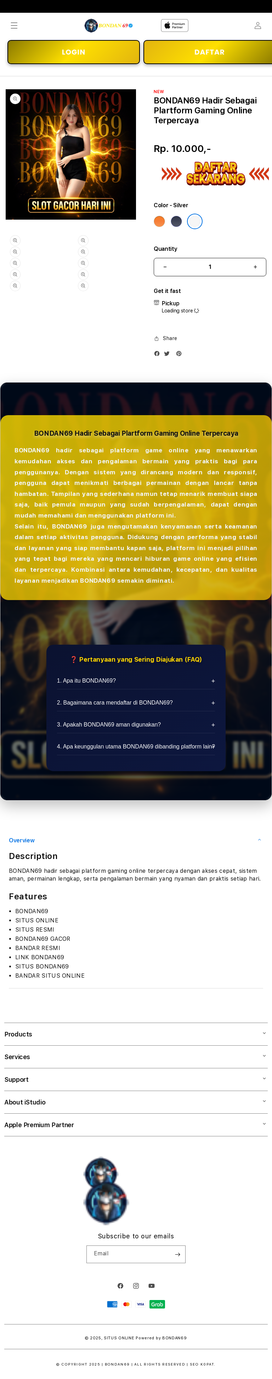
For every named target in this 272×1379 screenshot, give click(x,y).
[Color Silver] (195, 221)
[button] (14, 25)
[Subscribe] (177, 1254)
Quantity (165, 248)
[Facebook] (159, 355)
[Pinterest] (181, 355)
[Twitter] (169, 355)
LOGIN (73, 52)
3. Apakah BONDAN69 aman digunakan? (109, 725)
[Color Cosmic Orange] (159, 221)
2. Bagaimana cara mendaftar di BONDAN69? (115, 703)
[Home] (108, 25)
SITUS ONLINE (119, 1338)
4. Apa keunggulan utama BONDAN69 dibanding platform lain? (136, 747)
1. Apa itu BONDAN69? (86, 681)
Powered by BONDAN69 (161, 1338)
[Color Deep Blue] (176, 221)
